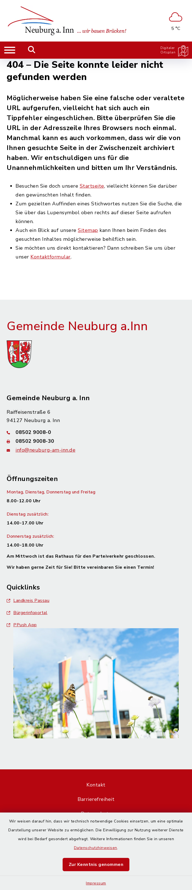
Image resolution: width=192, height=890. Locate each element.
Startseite (92, 186)
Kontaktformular (50, 256)
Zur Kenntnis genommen (96, 864)
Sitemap (88, 230)
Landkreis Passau (28, 600)
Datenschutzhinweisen (95, 847)
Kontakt (96, 785)
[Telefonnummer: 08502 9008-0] (96, 432)
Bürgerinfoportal (27, 613)
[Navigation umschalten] (9, 50)
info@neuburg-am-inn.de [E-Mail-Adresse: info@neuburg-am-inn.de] (45, 450)
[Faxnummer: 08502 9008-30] (96, 441)
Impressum (96, 883)
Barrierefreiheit (96, 799)
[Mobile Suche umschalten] (32, 50)
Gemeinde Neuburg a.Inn (77, 326)
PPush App (22, 625)
